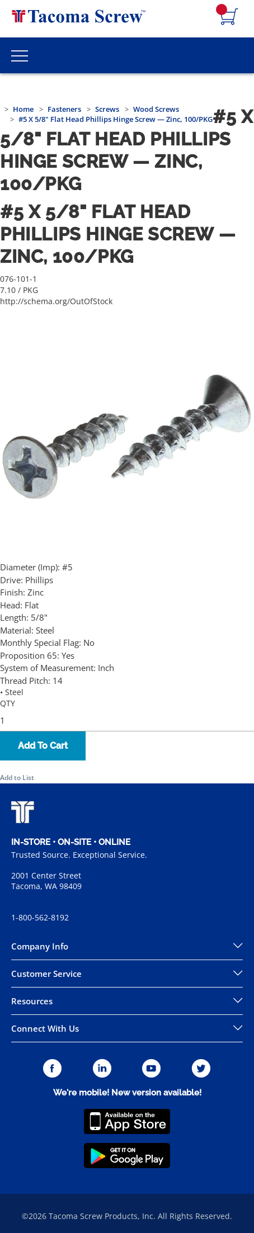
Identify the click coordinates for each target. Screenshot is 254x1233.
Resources (32, 1001)
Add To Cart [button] (43, 745)
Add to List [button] (17, 777)
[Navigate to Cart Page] (229, 17)
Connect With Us (45, 1028)
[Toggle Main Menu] (19, 55)
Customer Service (46, 973)
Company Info (39, 946)
